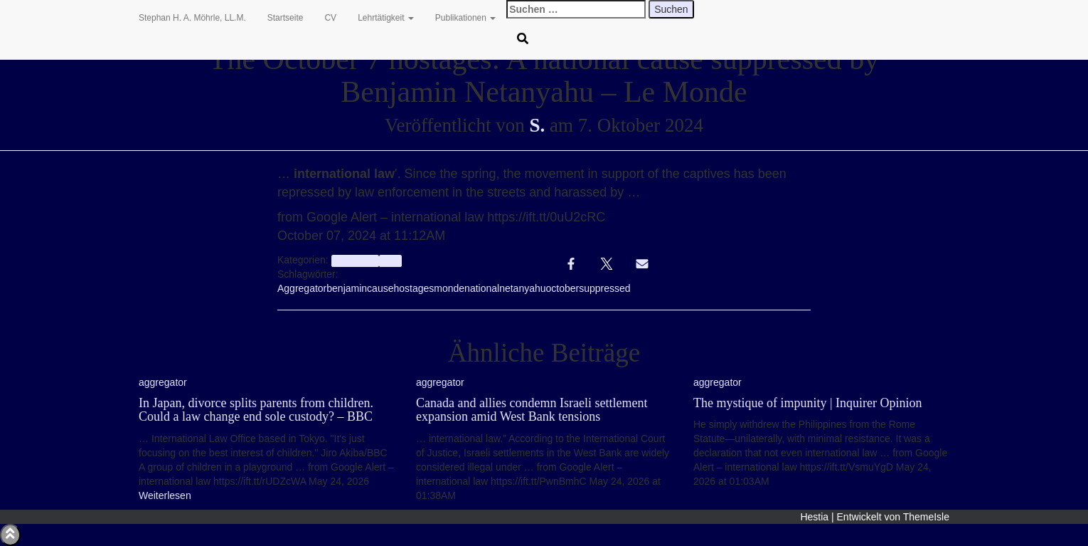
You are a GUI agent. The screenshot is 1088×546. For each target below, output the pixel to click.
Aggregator (301, 288)
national (481, 288)
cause (380, 288)
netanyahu (522, 288)
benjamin (346, 288)
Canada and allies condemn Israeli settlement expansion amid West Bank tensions (531, 410)
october (563, 288)
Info (390, 260)
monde (449, 288)
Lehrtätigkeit (386, 18)
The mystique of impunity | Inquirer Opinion (807, 403)
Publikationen (465, 18)
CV (330, 18)
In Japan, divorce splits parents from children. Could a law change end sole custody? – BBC (256, 410)
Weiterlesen (165, 495)
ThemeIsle (926, 517)
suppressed (604, 288)
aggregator (355, 260)
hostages (413, 288)
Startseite (285, 18)
